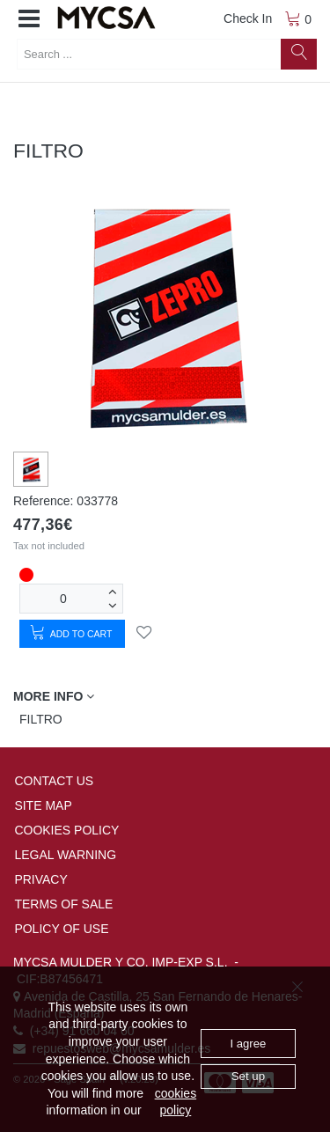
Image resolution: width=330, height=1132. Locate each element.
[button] (29, 19)
